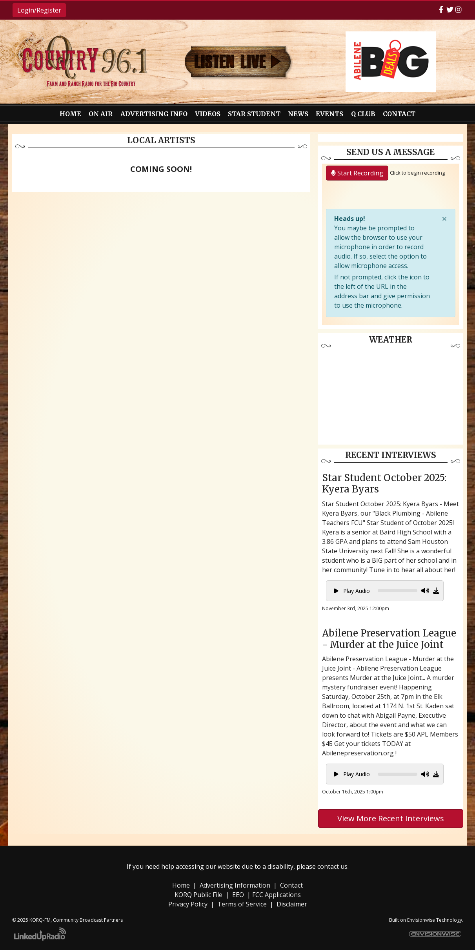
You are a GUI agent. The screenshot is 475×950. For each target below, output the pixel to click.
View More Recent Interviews (390, 818)
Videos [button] (207, 114)
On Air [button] (101, 114)
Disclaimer (292, 904)
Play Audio (352, 590)
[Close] (444, 218)
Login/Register (39, 10)
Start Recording (357, 173)
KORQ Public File (198, 894)
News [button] (298, 114)
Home (70, 114)
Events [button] (329, 114)
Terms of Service (242, 904)
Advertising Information (235, 885)
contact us (332, 866)
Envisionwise (421, 920)
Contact (291, 885)
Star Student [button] (254, 114)
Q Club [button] (363, 114)
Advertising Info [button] (153, 114)
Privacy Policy (187, 904)
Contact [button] (399, 114)
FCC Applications (276, 894)
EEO (238, 894)
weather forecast (390, 437)
